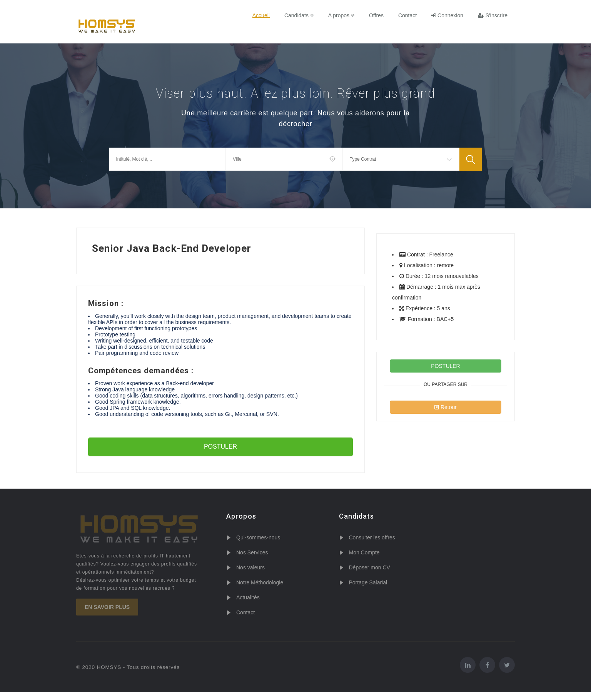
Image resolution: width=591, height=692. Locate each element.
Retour (445, 407)
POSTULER (220, 446)
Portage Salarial (368, 582)
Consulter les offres (372, 537)
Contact (407, 15)
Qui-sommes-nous (258, 537)
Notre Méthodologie (259, 582)
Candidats (299, 15)
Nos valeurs (250, 567)
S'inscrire (493, 15)
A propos (341, 15)
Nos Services (252, 552)
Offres (376, 15)
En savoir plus (107, 607)
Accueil (261, 15)
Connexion (447, 15)
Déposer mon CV (369, 567)
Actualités (248, 597)
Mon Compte (364, 552)
